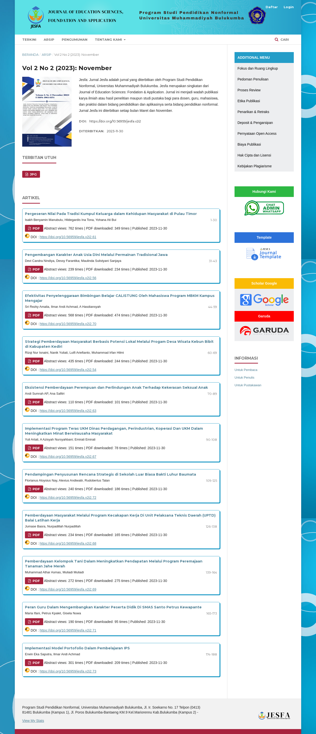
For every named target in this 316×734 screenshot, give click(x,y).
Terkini (29, 39)
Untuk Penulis (244, 377)
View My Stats (33, 721)
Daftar (272, 7)
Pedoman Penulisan (252, 79)
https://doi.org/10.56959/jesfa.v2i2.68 (68, 543)
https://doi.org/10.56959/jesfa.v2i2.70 (68, 324)
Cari (284, 39)
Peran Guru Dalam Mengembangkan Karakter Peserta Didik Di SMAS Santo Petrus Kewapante (113, 607)
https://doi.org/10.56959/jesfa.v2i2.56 (68, 278)
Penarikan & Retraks (253, 112)
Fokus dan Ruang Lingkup (257, 68)
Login (289, 7)
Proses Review (248, 90)
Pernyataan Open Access (256, 133)
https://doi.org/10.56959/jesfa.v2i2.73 (68, 671)
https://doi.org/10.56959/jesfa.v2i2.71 (68, 630)
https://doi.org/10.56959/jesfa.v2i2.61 (68, 237)
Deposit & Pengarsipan (255, 123)
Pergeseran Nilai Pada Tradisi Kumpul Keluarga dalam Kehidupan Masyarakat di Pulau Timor (111, 214)
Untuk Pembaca (246, 370)
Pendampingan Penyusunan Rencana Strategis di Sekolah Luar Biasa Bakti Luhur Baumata (110, 474)
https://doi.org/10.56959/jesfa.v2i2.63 (68, 411)
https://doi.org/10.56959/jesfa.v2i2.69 (68, 589)
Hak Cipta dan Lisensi (254, 155)
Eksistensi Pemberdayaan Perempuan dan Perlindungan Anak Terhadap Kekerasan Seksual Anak (116, 387)
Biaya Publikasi (249, 144)
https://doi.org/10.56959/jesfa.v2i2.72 (68, 498)
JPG (33, 174)
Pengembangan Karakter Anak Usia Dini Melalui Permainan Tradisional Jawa (96, 254)
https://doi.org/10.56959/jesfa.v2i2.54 (68, 370)
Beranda (30, 55)
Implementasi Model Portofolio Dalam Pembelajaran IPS (77, 648)
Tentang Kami (109, 39)
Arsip (49, 39)
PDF (36, 228)
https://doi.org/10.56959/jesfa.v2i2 (115, 121)
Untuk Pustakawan (248, 385)
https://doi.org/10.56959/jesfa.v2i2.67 (68, 457)
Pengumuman (74, 39)
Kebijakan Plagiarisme (254, 166)
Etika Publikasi (248, 101)
